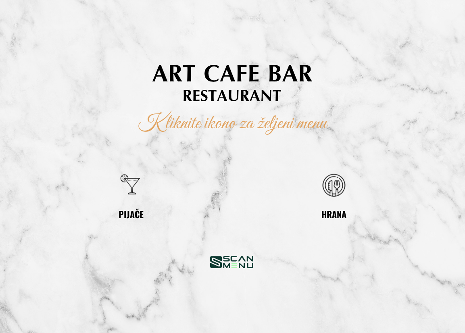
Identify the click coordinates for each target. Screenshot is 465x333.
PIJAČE (131, 214)
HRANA (333, 214)
